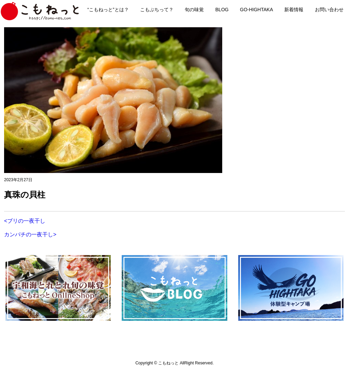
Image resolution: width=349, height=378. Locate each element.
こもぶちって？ (156, 9)
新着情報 (293, 9)
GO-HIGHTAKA (256, 9)
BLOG (222, 9)
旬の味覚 (194, 9)
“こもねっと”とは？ (107, 9)
